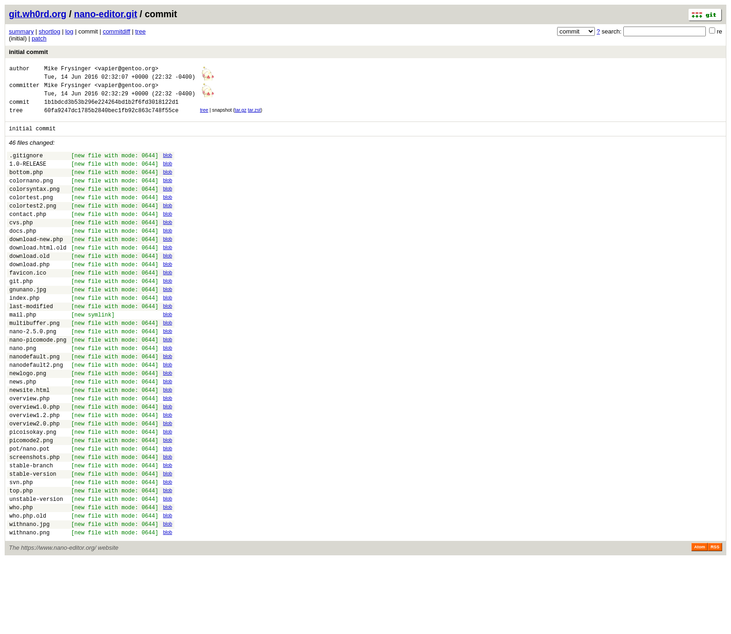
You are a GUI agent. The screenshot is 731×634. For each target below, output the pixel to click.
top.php (21, 557)
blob (167, 165)
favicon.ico (27, 303)
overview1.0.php (34, 460)
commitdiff (116, 31)
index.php (24, 333)
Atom (699, 621)
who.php (21, 577)
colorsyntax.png (34, 205)
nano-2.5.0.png (32, 372)
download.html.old (37, 274)
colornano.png (31, 196)
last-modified (31, 342)
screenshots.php (34, 518)
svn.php (21, 548)
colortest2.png (32, 225)
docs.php (22, 254)
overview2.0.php (34, 479)
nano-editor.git (105, 14)
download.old (29, 284)
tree (140, 31)
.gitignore (26, 166)
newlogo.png (27, 421)
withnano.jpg (29, 596)
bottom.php (26, 186)
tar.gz (240, 117)
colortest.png (31, 215)
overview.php (29, 450)
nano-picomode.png (37, 381)
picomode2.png (31, 499)
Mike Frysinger (67, 70)
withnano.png (29, 606)
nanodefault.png (34, 401)
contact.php (27, 235)
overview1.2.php (34, 469)
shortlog (49, 31)
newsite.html (29, 440)
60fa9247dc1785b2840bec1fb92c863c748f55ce (111, 118)
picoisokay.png (32, 489)
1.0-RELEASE (27, 176)
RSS (714, 621)
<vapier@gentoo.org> (127, 70)
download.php (29, 293)
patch (39, 38)
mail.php (22, 352)
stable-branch (31, 528)
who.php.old (27, 587)
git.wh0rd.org (38, 14)
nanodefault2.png (36, 411)
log (69, 31)
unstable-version (36, 567)
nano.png (22, 391)
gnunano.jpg (27, 323)
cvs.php (21, 245)
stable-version (32, 538)
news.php (22, 430)
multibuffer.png (34, 362)
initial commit (28, 51)
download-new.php (36, 264)
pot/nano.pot (29, 509)
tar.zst (254, 117)
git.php (21, 313)
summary (21, 31)
